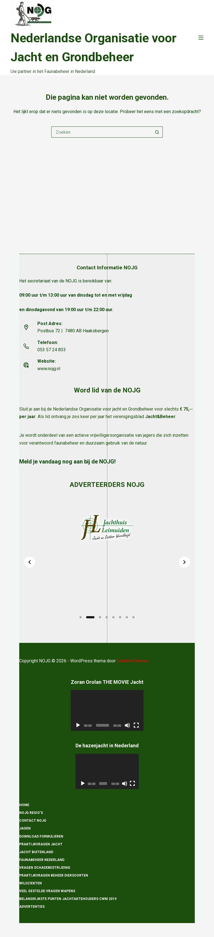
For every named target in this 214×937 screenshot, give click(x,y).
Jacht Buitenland (36, 852)
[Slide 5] (113, 617)
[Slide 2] (90, 617)
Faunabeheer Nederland (41, 860)
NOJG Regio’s (31, 813)
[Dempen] (127, 725)
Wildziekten (30, 883)
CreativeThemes (133, 660)
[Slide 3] (100, 617)
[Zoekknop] (157, 132)
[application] (107, 710)
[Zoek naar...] (101, 132)
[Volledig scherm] (136, 725)
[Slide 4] (106, 617)
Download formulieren (41, 836)
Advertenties (32, 907)
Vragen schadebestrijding (44, 868)
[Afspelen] (78, 725)
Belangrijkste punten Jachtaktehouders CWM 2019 (67, 899)
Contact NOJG (32, 821)
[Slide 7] (126, 617)
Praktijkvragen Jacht (40, 844)
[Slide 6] (120, 617)
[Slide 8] (133, 617)
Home (24, 805)
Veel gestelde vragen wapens (47, 891)
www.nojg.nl (48, 269)
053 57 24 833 (51, 250)
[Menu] (200, 37)
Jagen (25, 829)
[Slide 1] (80, 617)
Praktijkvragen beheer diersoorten (53, 875)
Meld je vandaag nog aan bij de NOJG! (67, 362)
